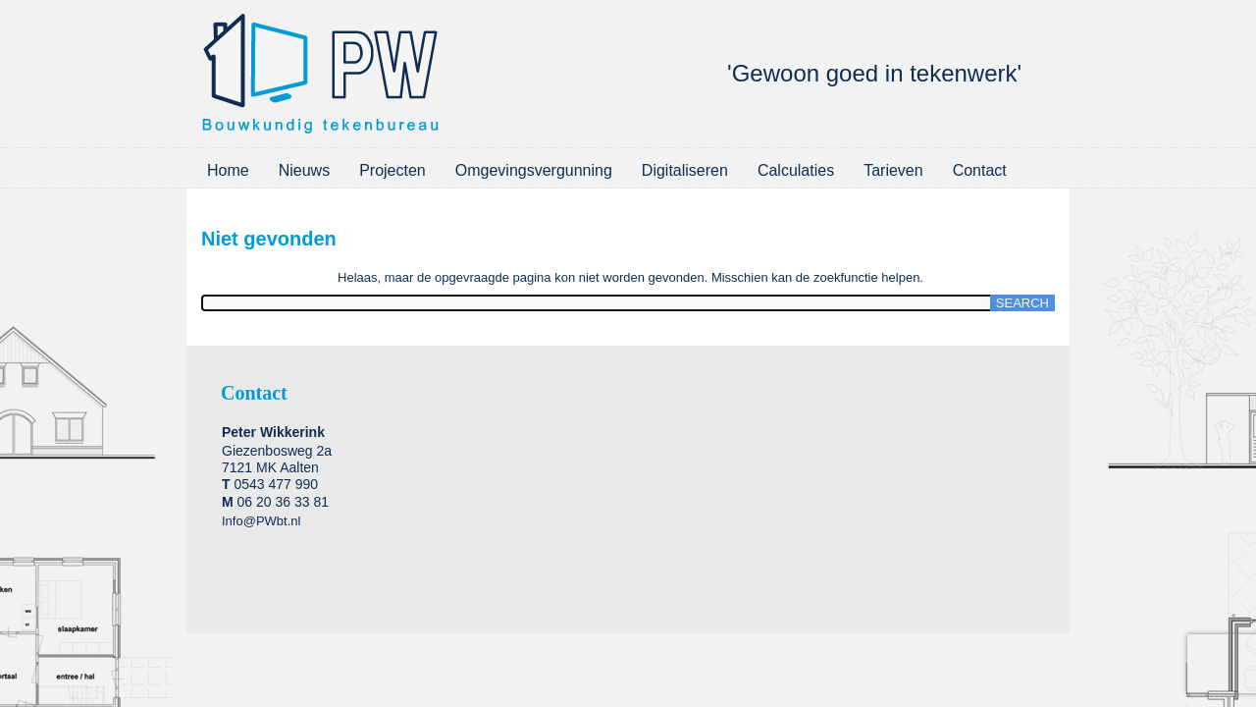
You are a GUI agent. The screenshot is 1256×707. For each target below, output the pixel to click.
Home (228, 170)
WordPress (522, 648)
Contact (980, 170)
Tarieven (893, 170)
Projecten (392, 170)
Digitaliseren (685, 170)
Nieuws (304, 170)
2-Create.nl (784, 648)
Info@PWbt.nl (261, 521)
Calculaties (796, 170)
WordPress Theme (610, 648)
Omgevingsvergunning (533, 170)
